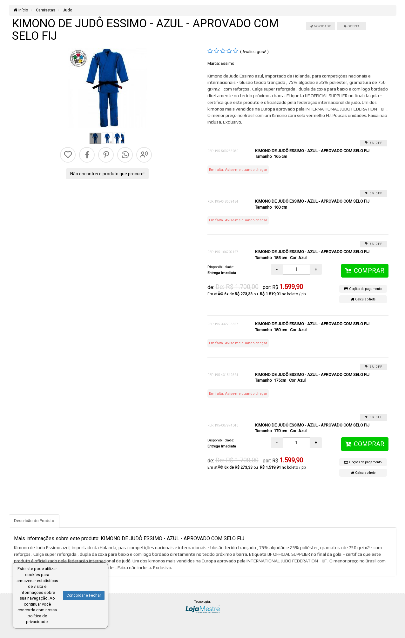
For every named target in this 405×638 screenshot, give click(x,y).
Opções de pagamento (362, 289)
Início (21, 10)
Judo (67, 10)
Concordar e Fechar (83, 595)
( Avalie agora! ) (254, 51)
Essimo (227, 63)
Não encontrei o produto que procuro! (107, 173)
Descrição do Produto (34, 520)
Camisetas (45, 10)
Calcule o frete (363, 299)
